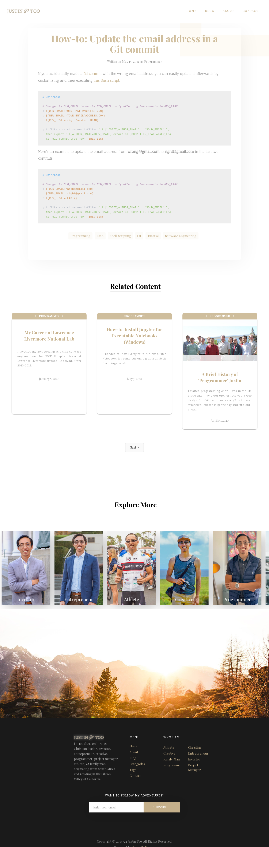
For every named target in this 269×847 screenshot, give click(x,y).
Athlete (168, 738)
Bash (100, 236)
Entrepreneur (198, 744)
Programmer (153, 62)
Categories (137, 754)
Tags (133, 760)
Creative (169, 744)
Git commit (93, 74)
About (228, 10)
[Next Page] (134, 438)
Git (139, 236)
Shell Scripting (120, 236)
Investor (194, 750)
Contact (250, 10)
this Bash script (106, 80)
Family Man (171, 750)
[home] (20, 9)
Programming (80, 236)
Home (191, 10)
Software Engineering (180, 236)
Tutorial (153, 236)
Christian (194, 738)
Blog (209, 10)
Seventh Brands (143, 838)
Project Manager (194, 758)
